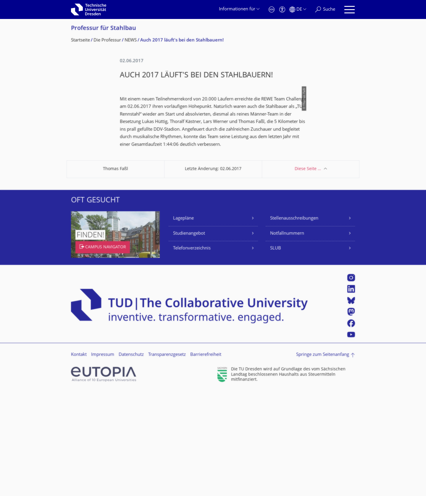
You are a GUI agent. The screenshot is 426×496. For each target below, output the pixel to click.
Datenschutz (131, 459)
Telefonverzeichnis (192, 353)
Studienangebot (189, 338)
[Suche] (325, 9)
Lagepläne (183, 323)
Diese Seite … (308, 274)
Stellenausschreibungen (294, 323)
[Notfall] (271, 9)
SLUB (275, 353)
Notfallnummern (287, 338)
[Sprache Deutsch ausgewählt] (297, 9)
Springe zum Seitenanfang (322, 459)
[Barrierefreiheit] (282, 9)
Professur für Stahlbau (103, 28)
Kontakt (79, 459)
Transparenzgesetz (167, 459)
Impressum (102, 459)
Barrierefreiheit (205, 459)
